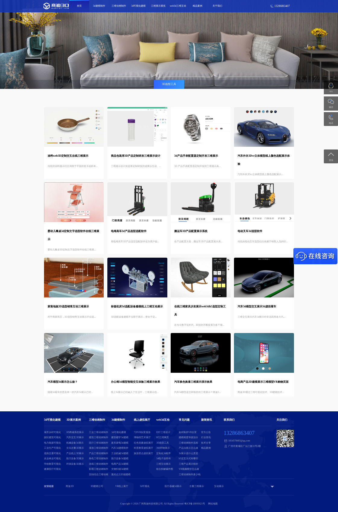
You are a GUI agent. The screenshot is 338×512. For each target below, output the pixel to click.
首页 (79, 6)
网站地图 (213, 503)
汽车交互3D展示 (75, 437)
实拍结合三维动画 (98, 474)
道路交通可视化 (52, 453)
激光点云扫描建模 (121, 474)
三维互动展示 (163, 464)
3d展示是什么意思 (188, 453)
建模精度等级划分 (188, 437)
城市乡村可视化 (52, 432)
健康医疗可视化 (52, 469)
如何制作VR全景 (188, 432)
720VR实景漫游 (142, 432)
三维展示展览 (158, 6)
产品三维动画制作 (98, 453)
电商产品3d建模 (119, 464)
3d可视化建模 (138, 6)
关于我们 (217, 6)
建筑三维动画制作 (98, 437)
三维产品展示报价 (188, 464)
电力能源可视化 (52, 442)
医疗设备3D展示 (75, 458)
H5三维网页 (162, 437)
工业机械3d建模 (119, 453)
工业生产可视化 (52, 448)
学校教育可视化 (52, 464)
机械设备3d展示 (74, 442)
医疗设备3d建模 (119, 458)
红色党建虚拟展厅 (143, 442)
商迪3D (70, 486)
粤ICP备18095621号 (194, 503)
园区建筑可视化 (52, 437)
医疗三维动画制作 (98, 442)
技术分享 (206, 442)
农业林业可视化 (52, 458)
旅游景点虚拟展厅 (143, 453)
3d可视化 (145, 486)
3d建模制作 (99, 6)
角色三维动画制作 (98, 458)
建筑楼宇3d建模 (119, 437)
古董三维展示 (196, 486)
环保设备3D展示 (75, 464)
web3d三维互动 (178, 6)
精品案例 (197, 6)
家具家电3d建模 (119, 442)
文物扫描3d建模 (119, 469)
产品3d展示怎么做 (188, 448)
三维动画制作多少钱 (190, 474)
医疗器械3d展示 (173, 486)
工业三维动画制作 (98, 432)
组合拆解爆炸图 (164, 469)
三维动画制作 (119, 6)
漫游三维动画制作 (98, 448)
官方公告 (206, 432)
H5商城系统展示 (75, 432)
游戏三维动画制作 (98, 464)
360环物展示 (162, 448)
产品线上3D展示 (75, 453)
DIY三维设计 (163, 432)
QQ (331, 91)
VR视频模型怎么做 (189, 469)
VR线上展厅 (121, 486)
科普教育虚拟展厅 (143, 448)
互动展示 (219, 486)
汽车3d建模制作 (119, 448)
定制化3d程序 (163, 453)
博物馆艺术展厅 (142, 437)
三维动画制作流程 (188, 442)
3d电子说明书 (163, 458)
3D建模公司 (96, 486)
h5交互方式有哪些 (188, 458)
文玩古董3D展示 (75, 448)
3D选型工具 (162, 442)
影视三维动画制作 (98, 469)
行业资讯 (206, 437)
